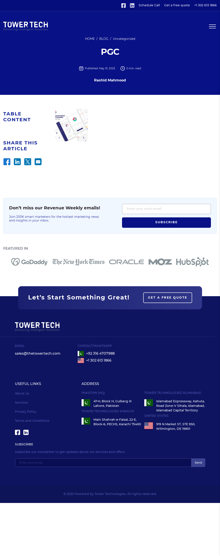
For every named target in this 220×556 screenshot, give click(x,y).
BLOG (103, 38)
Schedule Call (149, 5)
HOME (90, 38)
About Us (22, 405)
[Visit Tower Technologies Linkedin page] (132, 5)
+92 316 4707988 (100, 365)
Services (21, 414)
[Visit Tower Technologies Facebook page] (123, 5)
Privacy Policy (25, 423)
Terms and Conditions (32, 432)
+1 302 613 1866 (205, 5)
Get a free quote (177, 5)
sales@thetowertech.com (37, 365)
